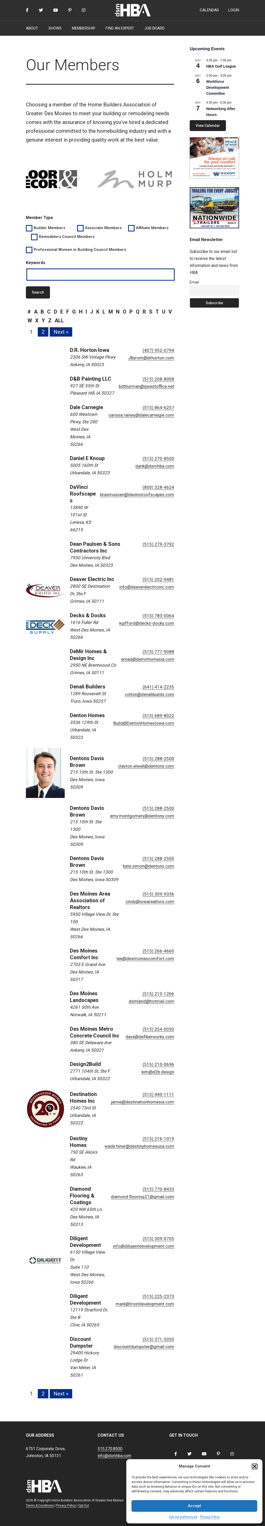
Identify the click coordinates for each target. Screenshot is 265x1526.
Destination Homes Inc (83, 1097)
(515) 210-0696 (158, 1064)
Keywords (35, 262)
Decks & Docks (88, 615)
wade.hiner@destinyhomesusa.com (139, 1146)
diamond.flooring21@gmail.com (142, 1196)
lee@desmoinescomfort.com (145, 958)
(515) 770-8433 (158, 1189)
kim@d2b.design (158, 1071)
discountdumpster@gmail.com (144, 1346)
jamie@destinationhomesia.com (142, 1101)
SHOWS (55, 28)
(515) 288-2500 (158, 758)
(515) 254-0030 (158, 1029)
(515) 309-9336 (158, 894)
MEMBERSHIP (83, 28)
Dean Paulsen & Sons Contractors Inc (95, 547)
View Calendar (208, 125)
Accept (194, 1505)
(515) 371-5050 (158, 1339)
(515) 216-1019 (158, 1138)
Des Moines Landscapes (84, 996)
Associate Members (103, 228)
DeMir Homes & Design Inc (88, 654)
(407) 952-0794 (158, 350)
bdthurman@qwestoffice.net (146, 386)
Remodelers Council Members (66, 236)
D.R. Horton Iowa (89, 350)
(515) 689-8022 (158, 715)
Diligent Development (85, 1241)
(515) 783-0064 (158, 615)
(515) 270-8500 (158, 458)
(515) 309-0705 (158, 1238)
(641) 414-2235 (158, 686)
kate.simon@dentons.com (148, 866)
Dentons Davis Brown (87, 761)
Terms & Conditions (40, 1505)
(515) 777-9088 (158, 651)
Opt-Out (83, 1505)
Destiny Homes (78, 1141)
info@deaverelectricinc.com (146, 587)
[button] (254, 1466)
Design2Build (85, 1064)
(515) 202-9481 (158, 579)
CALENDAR (209, 10)
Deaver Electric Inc (92, 579)
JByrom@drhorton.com (151, 357)
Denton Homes (87, 715)
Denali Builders (87, 687)
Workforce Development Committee (217, 87)
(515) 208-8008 (158, 379)
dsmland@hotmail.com (151, 1001)
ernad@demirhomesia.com (147, 659)
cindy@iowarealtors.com (150, 901)
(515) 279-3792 (158, 544)
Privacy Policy (210, 1517)
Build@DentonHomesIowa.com (143, 723)
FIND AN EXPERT (120, 28)
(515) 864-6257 (158, 407)
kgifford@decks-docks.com (146, 623)
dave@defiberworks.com (150, 1036)
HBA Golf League (221, 66)
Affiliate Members (152, 228)
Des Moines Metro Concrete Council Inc (94, 1032)
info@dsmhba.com (114, 1455)
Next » (61, 332)
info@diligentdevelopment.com (143, 1246)
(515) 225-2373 (158, 1296)
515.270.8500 (110, 1448)
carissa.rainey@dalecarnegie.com (141, 415)
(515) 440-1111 (158, 1094)
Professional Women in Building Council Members (80, 249)
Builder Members (49, 228)
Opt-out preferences (183, 1517)
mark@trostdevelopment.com (145, 1303)
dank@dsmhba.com (154, 466)
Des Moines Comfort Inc (84, 954)
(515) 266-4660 (158, 951)
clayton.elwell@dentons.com (146, 766)
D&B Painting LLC (90, 379)
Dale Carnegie (86, 407)
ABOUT (32, 28)
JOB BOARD (154, 28)
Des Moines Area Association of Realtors (90, 900)
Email (194, 282)
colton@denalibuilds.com (149, 694)
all (59, 320)
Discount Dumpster (81, 1342)
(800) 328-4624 (158, 487)
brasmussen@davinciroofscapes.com (137, 494)
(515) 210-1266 (158, 993)
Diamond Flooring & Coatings (82, 1195)
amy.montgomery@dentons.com (142, 815)
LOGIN (233, 10)
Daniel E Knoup (87, 458)
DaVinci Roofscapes (83, 494)
